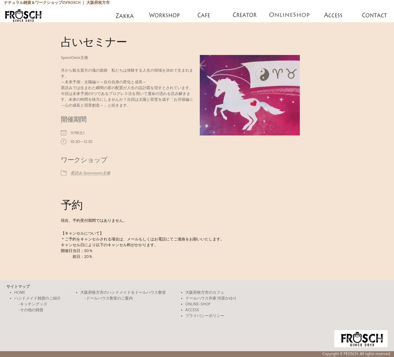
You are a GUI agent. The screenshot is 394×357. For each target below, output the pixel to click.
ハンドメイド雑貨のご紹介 (37, 298)
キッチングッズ (33, 304)
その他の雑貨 (31, 310)
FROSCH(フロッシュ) (23, 15)
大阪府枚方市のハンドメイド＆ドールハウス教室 (123, 292)
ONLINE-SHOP (197, 304)
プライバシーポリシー (204, 316)
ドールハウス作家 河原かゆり (211, 298)
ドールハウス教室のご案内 (109, 298)
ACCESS (192, 310)
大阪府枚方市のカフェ (204, 292)
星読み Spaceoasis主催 (90, 173)
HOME (19, 292)
